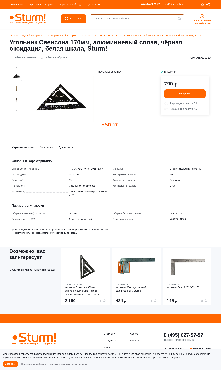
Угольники (90, 35)
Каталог (14, 35)
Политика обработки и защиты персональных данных (54, 364)
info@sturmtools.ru (173, 4)
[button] (180, 103)
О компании (16, 4)
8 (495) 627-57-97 (150, 4)
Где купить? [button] (185, 93)
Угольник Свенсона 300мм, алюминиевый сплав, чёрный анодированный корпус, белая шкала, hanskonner (82, 291)
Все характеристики (109, 71)
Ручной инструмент (33, 35)
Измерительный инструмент (64, 35)
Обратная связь (200, 348)
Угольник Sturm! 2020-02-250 (183, 287)
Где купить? (93, 4)
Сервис (49, 4)
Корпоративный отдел (71, 4)
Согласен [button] (10, 364)
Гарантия (34, 4)
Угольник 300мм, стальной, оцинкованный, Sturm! (131, 289)
